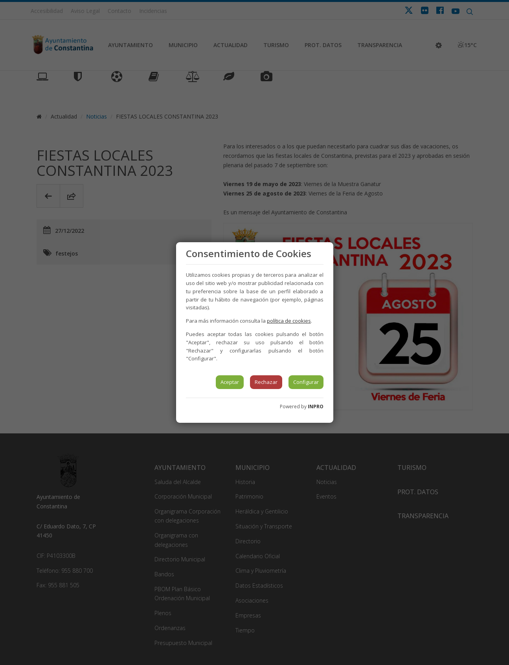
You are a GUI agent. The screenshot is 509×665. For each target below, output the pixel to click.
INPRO (315, 406)
